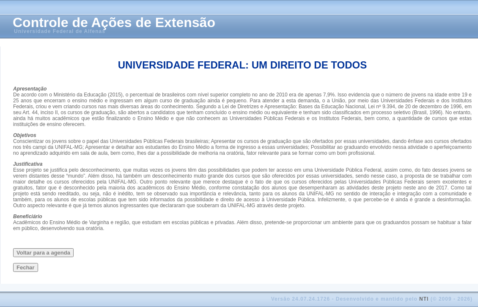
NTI (424, 299)
